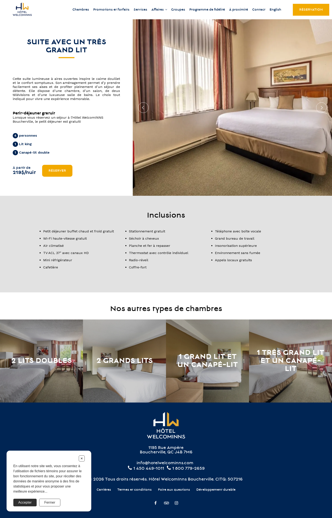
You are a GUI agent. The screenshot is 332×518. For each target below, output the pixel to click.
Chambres (80, 9)
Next (321, 107)
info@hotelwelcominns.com (165, 463)
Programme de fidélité (207, 9)
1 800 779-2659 (185, 469)
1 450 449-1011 (145, 469)
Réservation (311, 9)
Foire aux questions (174, 490)
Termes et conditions (134, 490)
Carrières (104, 490)
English (275, 9)
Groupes (178, 9)
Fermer (49, 502)
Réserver (57, 170)
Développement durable (215, 490)
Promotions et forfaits (111, 9)
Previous (143, 107)
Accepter (25, 502)
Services (140, 9)
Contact (258, 9)
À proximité (238, 9)
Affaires (157, 9)
